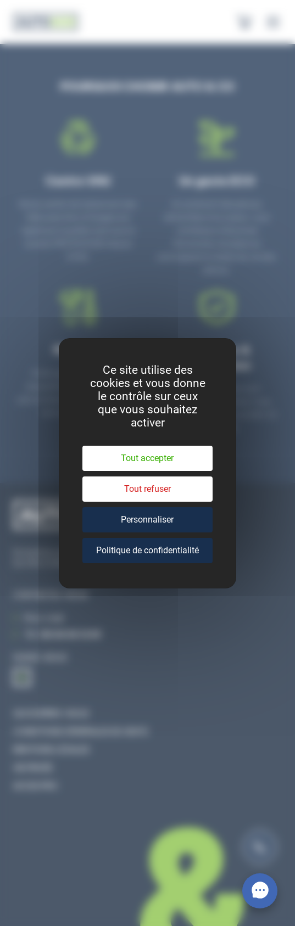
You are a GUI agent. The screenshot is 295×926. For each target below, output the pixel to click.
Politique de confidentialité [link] (147, 550)
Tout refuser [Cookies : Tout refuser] (147, 489)
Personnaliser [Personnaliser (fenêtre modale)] (147, 519)
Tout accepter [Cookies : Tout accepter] (147, 458)
